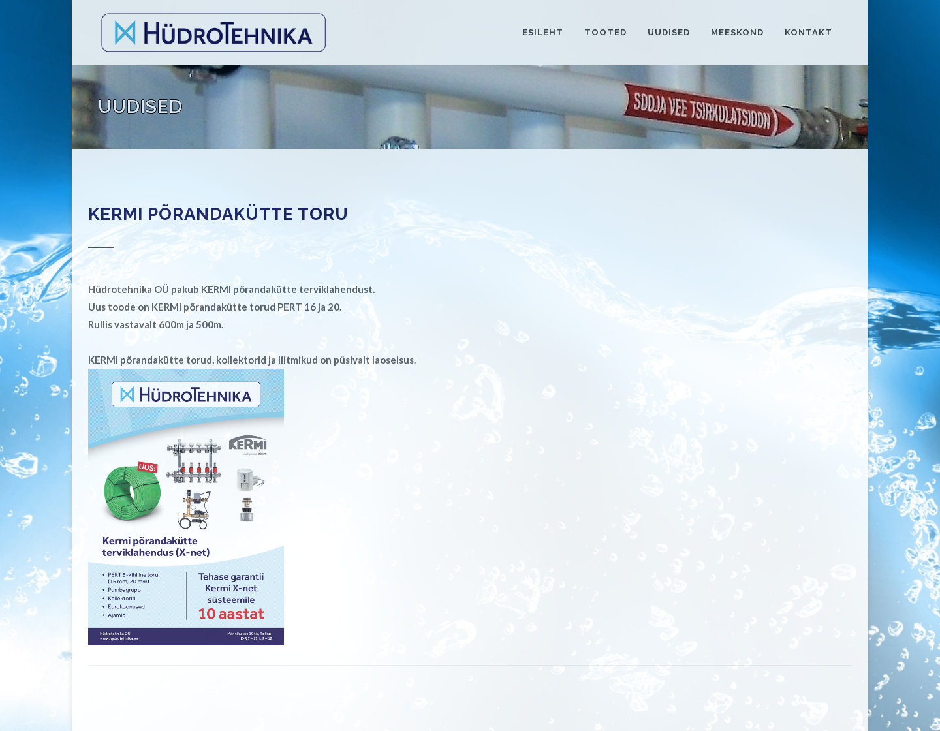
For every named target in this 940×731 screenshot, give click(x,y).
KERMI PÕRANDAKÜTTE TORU (218, 214)
